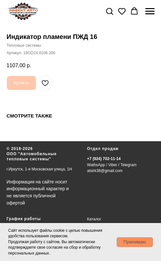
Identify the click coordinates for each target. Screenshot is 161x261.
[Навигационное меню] (149, 11)
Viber (112, 165)
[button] (109, 11)
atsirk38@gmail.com (105, 170)
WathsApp (96, 165)
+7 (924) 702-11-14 (104, 158)
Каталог (94, 219)
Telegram (129, 165)
